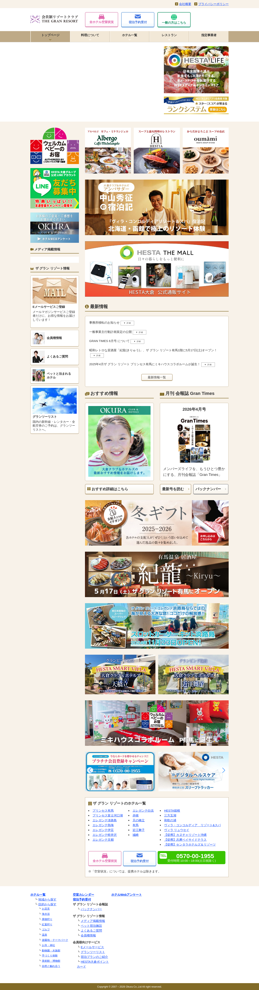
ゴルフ (46, 929)
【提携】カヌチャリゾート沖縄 (185, 834)
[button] (90, 770)
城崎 (136, 834)
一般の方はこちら (174, 19)
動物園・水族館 (51, 950)
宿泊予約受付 (138, 19)
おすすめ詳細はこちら (107, 489)
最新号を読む (173, 489)
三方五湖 (170, 815)
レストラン (169, 35)
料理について (90, 35)
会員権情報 (88, 935)
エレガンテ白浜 (143, 810)
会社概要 (185, 4)
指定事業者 (209, 35)
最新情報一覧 (157, 377)
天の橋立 (139, 820)
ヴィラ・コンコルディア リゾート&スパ (192, 825)
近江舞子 (139, 830)
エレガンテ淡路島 (104, 820)
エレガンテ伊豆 (103, 830)
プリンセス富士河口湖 (107, 815)
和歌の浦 (170, 820)
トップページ (50, 35)
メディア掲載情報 (93, 921)
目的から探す (47, 904)
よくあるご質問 (91, 930)
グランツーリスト (93, 952)
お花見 (46, 908)
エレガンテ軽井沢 (104, 834)
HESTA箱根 (172, 810)
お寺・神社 (48, 945)
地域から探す (47, 899)
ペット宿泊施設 (91, 925)
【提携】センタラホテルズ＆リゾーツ (190, 844)
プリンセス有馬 (103, 810)
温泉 (44, 934)
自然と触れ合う (51, 966)
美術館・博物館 (51, 960)
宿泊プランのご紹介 (94, 956)
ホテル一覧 (129, 35)
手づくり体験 (50, 955)
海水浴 (46, 913)
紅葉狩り (47, 924)
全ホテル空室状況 (101, 19)
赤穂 (136, 815)
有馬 (136, 825)
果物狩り (47, 919)
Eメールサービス (92, 947)
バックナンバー (208, 489)
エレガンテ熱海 (103, 825)
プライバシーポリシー (213, 4)
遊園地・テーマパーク (55, 940)
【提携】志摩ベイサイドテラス (185, 839)
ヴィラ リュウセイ (176, 830)
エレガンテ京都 (103, 839)
